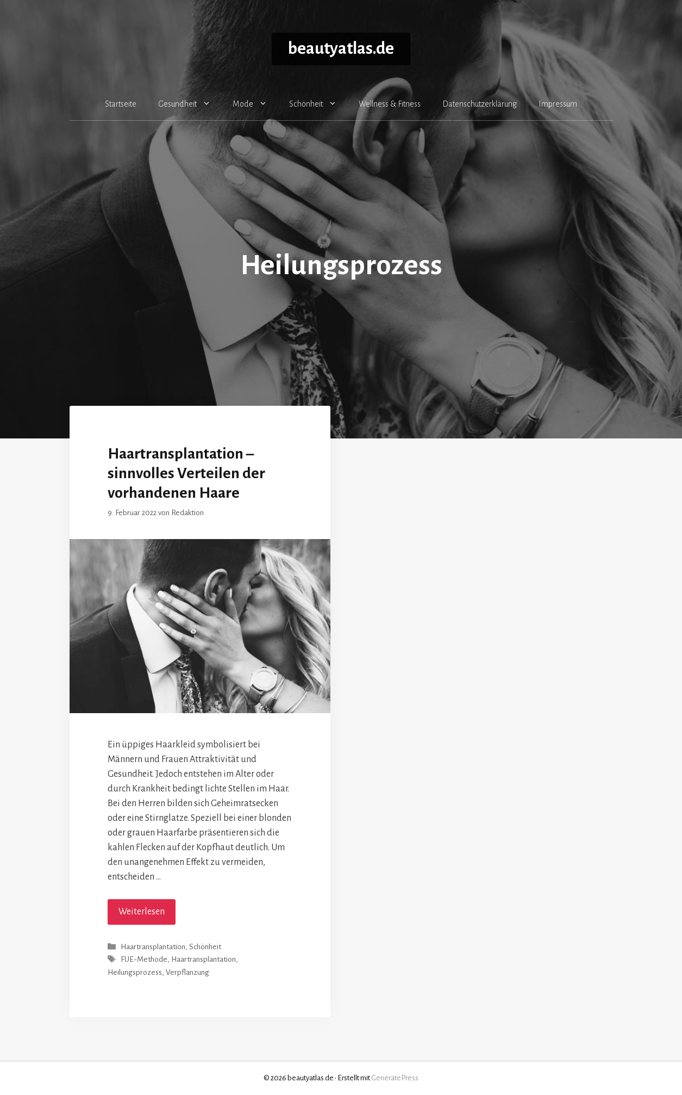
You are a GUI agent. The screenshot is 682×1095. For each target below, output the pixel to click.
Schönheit (318, 104)
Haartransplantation (153, 947)
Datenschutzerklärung (479, 104)
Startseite (120, 104)
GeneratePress (394, 1078)
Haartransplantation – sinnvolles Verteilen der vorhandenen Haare (186, 473)
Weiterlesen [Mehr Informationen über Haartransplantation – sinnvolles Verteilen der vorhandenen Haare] (141, 912)
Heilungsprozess (135, 972)
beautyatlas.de (341, 49)
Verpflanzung (187, 972)
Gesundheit (190, 104)
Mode (255, 104)
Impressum (558, 104)
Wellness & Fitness (390, 104)
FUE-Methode (144, 960)
